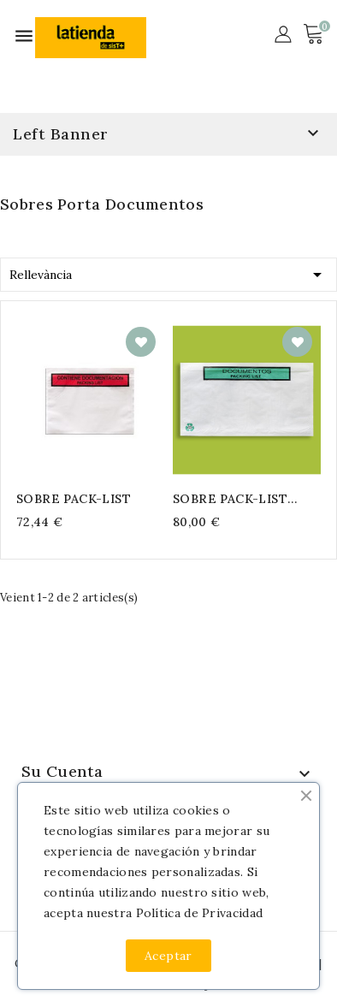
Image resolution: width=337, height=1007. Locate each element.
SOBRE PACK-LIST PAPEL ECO (230, 498)
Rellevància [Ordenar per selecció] (168, 271)
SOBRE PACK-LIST (73, 498)
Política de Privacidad (199, 913)
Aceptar (168, 955)
